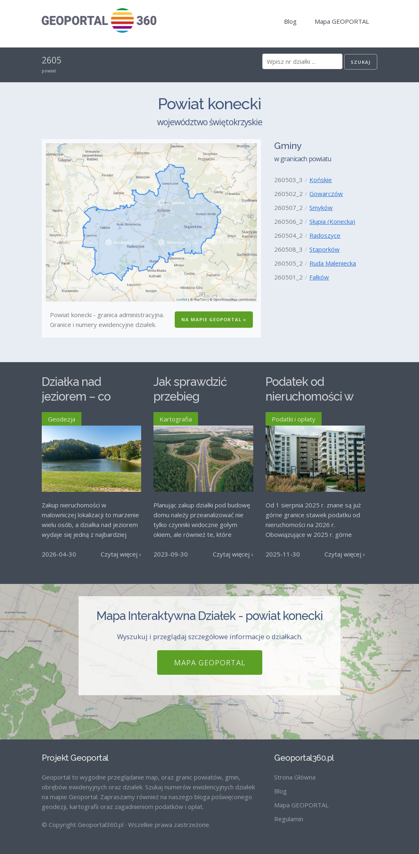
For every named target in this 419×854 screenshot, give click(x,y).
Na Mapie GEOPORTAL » (213, 319)
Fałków (319, 277)
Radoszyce (324, 235)
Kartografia (176, 419)
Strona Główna (294, 777)
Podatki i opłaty (293, 419)
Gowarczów (326, 193)
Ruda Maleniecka (332, 263)
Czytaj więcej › (121, 554)
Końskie (320, 180)
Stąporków (324, 249)
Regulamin (288, 819)
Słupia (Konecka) (332, 221)
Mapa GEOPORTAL (342, 21)
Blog (290, 21)
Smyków (321, 207)
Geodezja (61, 419)
